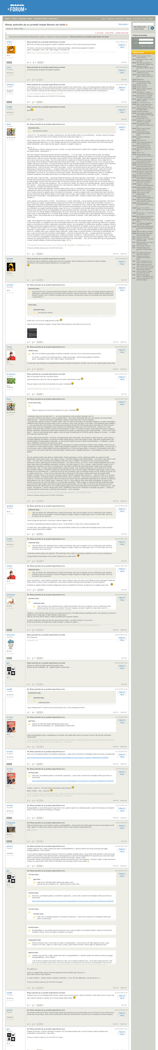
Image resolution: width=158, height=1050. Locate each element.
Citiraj (122, 47)
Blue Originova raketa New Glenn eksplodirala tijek (144, 217)
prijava (103, 18)
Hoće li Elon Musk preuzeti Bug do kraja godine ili (144, 268)
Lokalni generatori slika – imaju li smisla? (144, 56)
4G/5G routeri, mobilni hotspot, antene (143, 129)
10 (30, 590)
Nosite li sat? (140, 152)
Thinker (10, 347)
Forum (14, 19)
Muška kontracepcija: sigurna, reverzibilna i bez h (145, 275)
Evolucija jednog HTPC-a (144, 175)
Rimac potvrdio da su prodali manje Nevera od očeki (89, 37)
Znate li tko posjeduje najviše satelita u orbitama (144, 200)
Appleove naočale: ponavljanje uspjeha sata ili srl (144, 67)
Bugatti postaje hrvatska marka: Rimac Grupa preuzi (145, 188)
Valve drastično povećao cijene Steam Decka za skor (145, 265)
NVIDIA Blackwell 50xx (143, 163)
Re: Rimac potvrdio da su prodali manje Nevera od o (46, 124)
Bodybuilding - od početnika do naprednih (145, 213)
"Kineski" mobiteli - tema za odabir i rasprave (144, 99)
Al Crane (10, 717)
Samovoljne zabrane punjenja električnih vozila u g (145, 204)
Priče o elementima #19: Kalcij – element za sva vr (144, 261)
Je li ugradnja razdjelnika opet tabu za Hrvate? (144, 224)
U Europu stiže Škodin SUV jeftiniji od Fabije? (145, 279)
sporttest (10, 285)
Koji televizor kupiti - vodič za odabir (144, 60)
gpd (8, 663)
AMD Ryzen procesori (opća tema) (145, 220)
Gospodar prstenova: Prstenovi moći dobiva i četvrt (143, 257)
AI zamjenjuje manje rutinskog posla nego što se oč (145, 125)
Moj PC (9, 62)
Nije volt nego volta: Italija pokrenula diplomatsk (144, 234)
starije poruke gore (122, 33)
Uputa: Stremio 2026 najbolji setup (142, 193)
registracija (110, 18)
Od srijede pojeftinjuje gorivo (143, 137)
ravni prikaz (110, 33)
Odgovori (122, 45)
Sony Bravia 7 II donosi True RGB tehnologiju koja (144, 92)
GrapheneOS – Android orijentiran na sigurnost (143, 120)
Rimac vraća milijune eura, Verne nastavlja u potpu (144, 105)
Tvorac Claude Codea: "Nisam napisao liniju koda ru (144, 76)
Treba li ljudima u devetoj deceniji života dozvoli (144, 272)
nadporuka (123, 253)
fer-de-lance (11, 374)
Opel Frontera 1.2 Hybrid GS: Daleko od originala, (144, 96)
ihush (9, 124)
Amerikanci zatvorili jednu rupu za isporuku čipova (144, 160)
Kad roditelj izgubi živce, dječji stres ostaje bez (144, 253)
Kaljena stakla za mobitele (144, 231)
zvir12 (9, 67)
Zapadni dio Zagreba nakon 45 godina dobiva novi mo (145, 169)
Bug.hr (7, 19)
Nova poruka (123, 24)
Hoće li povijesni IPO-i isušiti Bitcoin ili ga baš (143, 146)
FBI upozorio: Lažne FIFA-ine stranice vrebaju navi (144, 172)
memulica (10, 85)
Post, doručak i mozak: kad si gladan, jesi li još (144, 71)
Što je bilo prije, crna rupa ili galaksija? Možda (145, 243)
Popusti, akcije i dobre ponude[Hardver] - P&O (143, 82)
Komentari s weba (25, 19)
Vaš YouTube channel (143, 246)
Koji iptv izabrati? (141, 87)
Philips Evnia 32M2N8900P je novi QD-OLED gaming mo (144, 228)
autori (144, 18)
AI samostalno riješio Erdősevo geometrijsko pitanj (143, 133)
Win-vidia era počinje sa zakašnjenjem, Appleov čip (144, 63)
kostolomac (11, 595)
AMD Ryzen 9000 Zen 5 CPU (143, 149)
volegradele (11, 823)
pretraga (150, 18)
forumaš (10, 752)
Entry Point (11, 635)
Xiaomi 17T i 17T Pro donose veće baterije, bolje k (144, 209)
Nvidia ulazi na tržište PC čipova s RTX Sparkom (144, 181)
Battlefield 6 (140, 79)
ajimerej (10, 846)
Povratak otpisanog (142, 111)
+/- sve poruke (99, 33)
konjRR (9, 107)
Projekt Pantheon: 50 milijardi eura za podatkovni (144, 196)
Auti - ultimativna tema (143, 102)
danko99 (10, 259)
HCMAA (10, 42)
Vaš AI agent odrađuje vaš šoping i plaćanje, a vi (144, 143)
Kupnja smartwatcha (142, 237)
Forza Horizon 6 (141, 140)
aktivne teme (120, 18)
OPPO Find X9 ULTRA (143, 191)
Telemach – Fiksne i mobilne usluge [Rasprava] (144, 184)
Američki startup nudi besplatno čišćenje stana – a (144, 249)
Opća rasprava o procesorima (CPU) (142, 117)
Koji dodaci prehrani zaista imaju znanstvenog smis (144, 165)
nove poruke (137, 18)
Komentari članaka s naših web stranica (48, 19)
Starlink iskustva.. (141, 85)
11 (30, 62)
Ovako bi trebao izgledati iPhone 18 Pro (144, 89)
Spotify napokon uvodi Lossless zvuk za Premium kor (144, 156)
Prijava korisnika (140, 35)
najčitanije (128, 18)
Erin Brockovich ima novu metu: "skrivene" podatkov (144, 177)
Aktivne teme (138, 52)
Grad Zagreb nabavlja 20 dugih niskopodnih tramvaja (145, 113)
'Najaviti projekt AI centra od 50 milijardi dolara (145, 108)
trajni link (124, 62)
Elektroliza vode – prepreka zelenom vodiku (144, 239)
